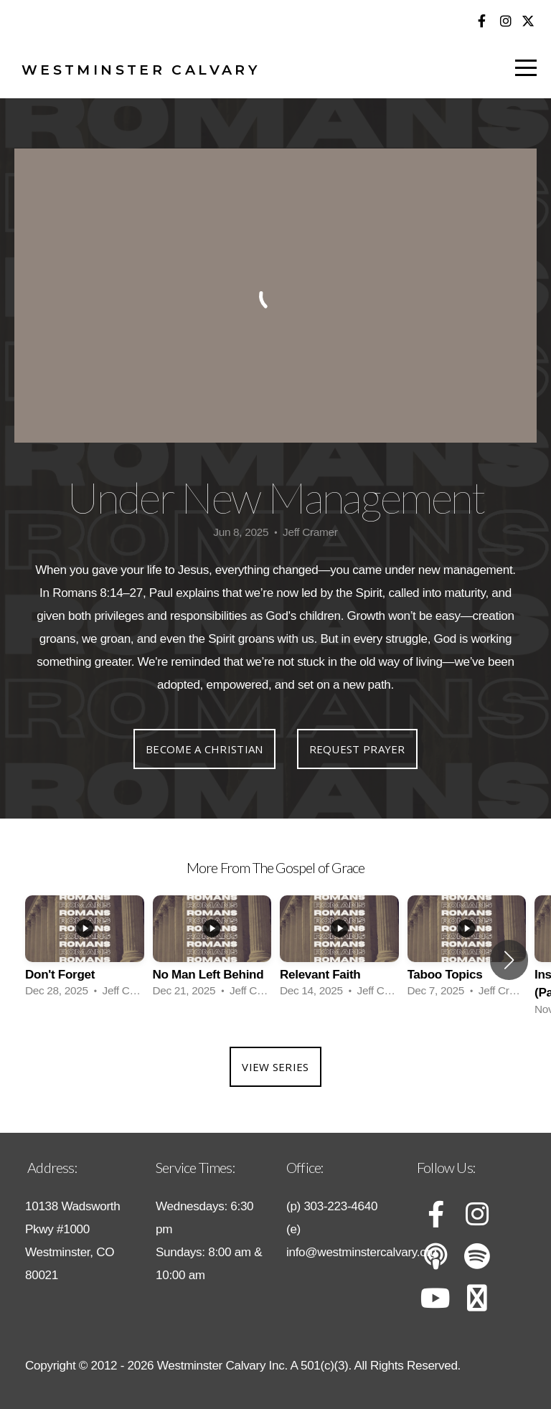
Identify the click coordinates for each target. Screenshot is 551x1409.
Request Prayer (357, 749)
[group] (84, 951)
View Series (275, 1067)
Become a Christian (204, 749)
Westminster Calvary (141, 70)
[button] (509, 960)
